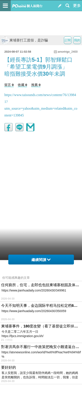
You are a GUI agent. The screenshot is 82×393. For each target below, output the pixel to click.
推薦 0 (36, 85)
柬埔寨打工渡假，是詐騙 (24, 40)
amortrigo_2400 (68, 51)
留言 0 (9, 85)
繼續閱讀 (41, 259)
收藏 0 (22, 85)
